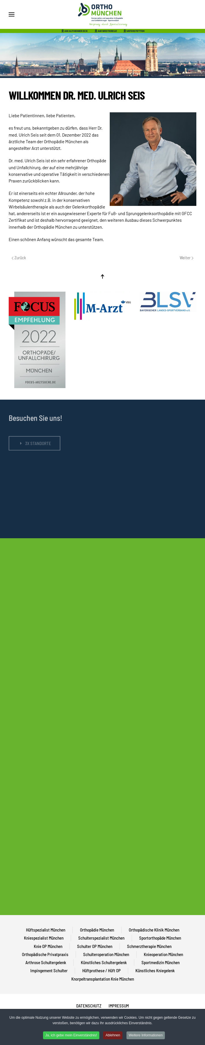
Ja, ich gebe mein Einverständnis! (71, 1035)
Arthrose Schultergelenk (45, 962)
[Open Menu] (11, 14)
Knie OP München (48, 946)
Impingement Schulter (49, 970)
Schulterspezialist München (101, 937)
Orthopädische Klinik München (154, 929)
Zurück (19, 257)
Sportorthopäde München (160, 937)
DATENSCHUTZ (88, 1005)
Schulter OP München (94, 946)
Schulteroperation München (106, 954)
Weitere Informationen (146, 1035)
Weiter (186, 257)
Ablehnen (112, 1035)
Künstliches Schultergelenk (104, 962)
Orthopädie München (97, 929)
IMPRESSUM (119, 1005)
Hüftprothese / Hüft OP (101, 970)
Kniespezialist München (44, 937)
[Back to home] (102, 14)
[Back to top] (102, 276)
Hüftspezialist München (45, 929)
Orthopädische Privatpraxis (45, 954)
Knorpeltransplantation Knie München (102, 978)
